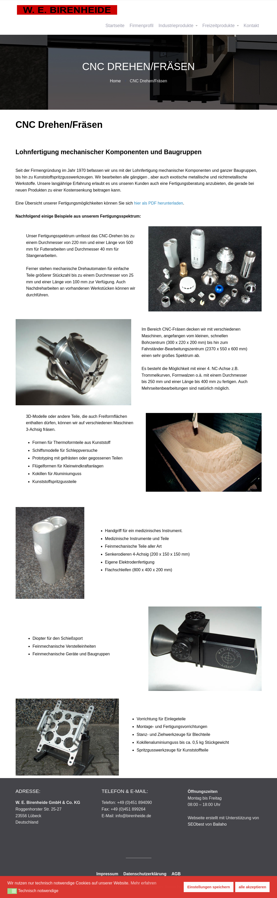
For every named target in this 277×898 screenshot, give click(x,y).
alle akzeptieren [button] (252, 887)
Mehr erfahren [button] (144, 883)
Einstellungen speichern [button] (208, 887)
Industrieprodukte (176, 25)
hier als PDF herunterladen (158, 203)
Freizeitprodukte (218, 25)
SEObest (196, 824)
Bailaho (220, 824)
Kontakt (251, 25)
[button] (12, 891)
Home (115, 81)
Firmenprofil (141, 25)
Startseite (115, 25)
